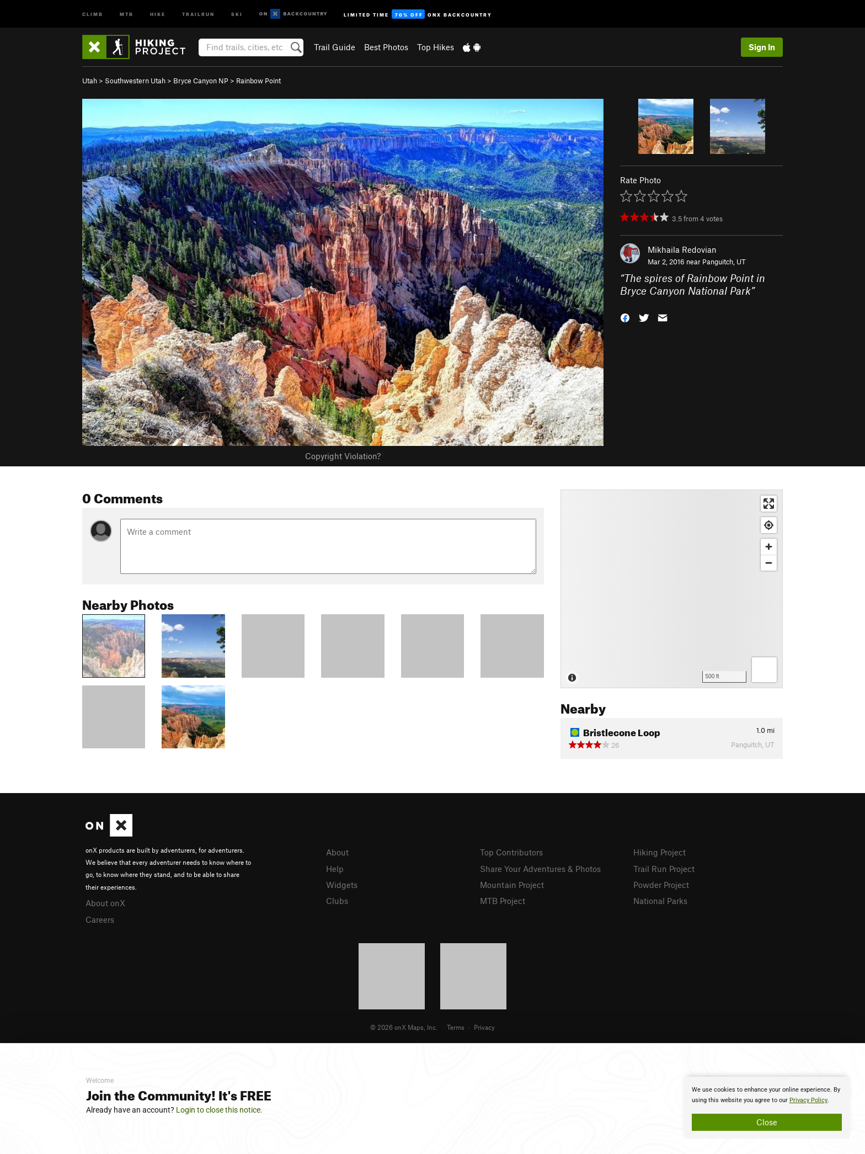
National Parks (660, 901)
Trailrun (198, 13)
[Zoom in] (769, 547)
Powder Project (661, 885)
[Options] (764, 669)
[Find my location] (769, 525)
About (337, 852)
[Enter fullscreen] (769, 504)
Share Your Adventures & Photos (540, 869)
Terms (455, 1027)
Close (766, 1122)
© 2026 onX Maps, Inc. (403, 1027)
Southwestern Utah (135, 80)
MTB (127, 13)
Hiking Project (659, 852)
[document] (767, 1107)
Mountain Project (512, 885)
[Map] (671, 589)
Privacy (484, 1027)
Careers (100, 919)
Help (335, 869)
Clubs (337, 901)
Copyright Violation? (343, 456)
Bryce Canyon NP (200, 80)
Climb (92, 13)
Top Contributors (511, 852)
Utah (89, 80)
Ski (237, 13)
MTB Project (502, 901)
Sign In (762, 47)
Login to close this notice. (219, 1109)
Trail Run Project (664, 869)
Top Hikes (435, 47)
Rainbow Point (258, 80)
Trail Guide (334, 47)
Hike (157, 13)
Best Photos (386, 47)
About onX (105, 903)
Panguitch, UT (724, 261)
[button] (625, 316)
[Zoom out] (769, 563)
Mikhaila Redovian (682, 249)
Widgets (341, 885)
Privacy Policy (808, 1100)
